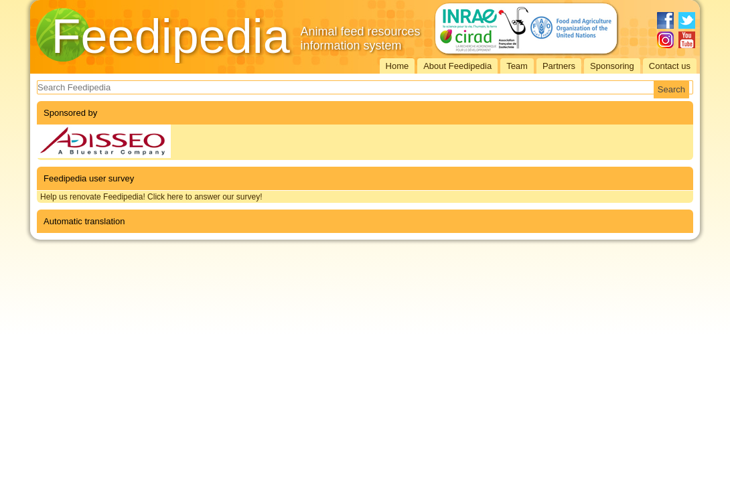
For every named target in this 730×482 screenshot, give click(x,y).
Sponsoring (612, 66)
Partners (558, 66)
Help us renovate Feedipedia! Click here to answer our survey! (151, 197)
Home (397, 66)
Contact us (669, 66)
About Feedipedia (457, 66)
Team (517, 66)
